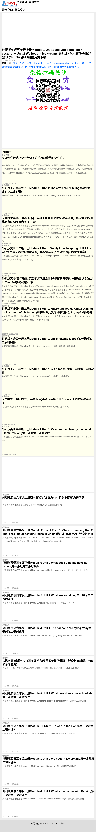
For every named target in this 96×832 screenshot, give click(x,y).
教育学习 (22, 2)
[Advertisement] (48, 30)
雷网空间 (7, 9)
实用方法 (34, 2)
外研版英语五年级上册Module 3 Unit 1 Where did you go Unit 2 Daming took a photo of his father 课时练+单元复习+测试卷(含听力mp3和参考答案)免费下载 (47, 312)
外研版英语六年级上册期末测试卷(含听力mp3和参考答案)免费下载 (43, 497)
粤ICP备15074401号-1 (53, 823)
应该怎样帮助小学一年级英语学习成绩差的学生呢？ (33, 157)
